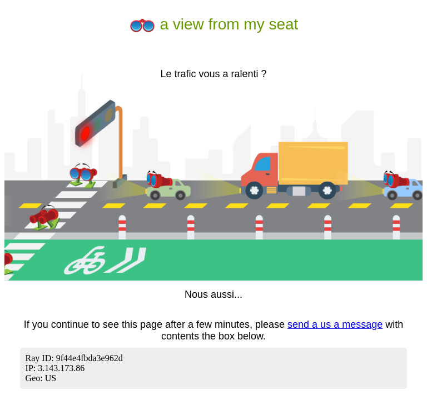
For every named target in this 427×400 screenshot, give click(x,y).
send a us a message (335, 324)
